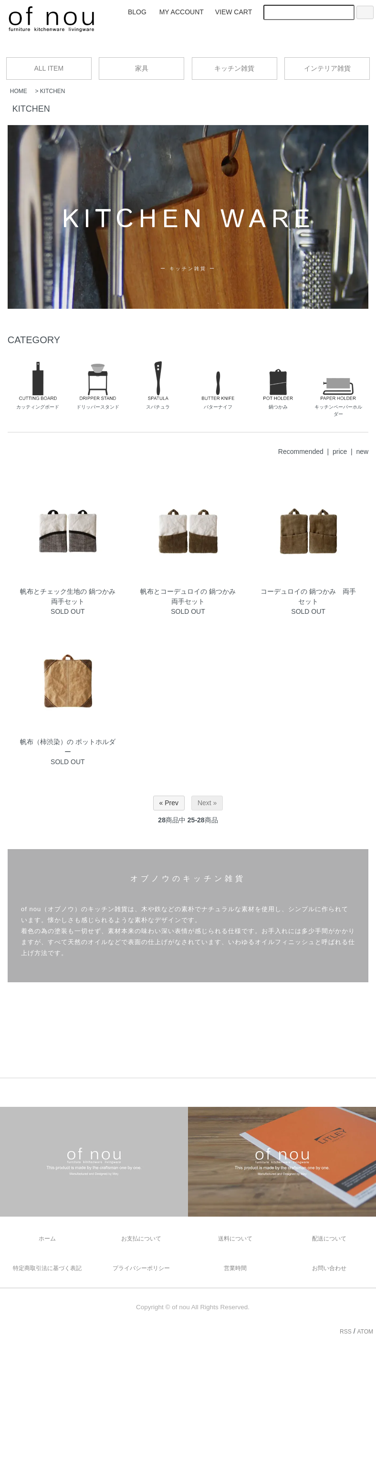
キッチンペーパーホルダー (338, 389)
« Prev (168, 803)
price (340, 451)
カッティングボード (37, 385)
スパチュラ (158, 385)
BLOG (137, 12)
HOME (18, 91)
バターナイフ (218, 385)
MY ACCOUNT (181, 12)
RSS (344, 1331)
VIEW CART (233, 12)
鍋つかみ (278, 385)
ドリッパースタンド (97, 385)
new (362, 451)
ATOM (366, 1331)
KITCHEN (52, 91)
